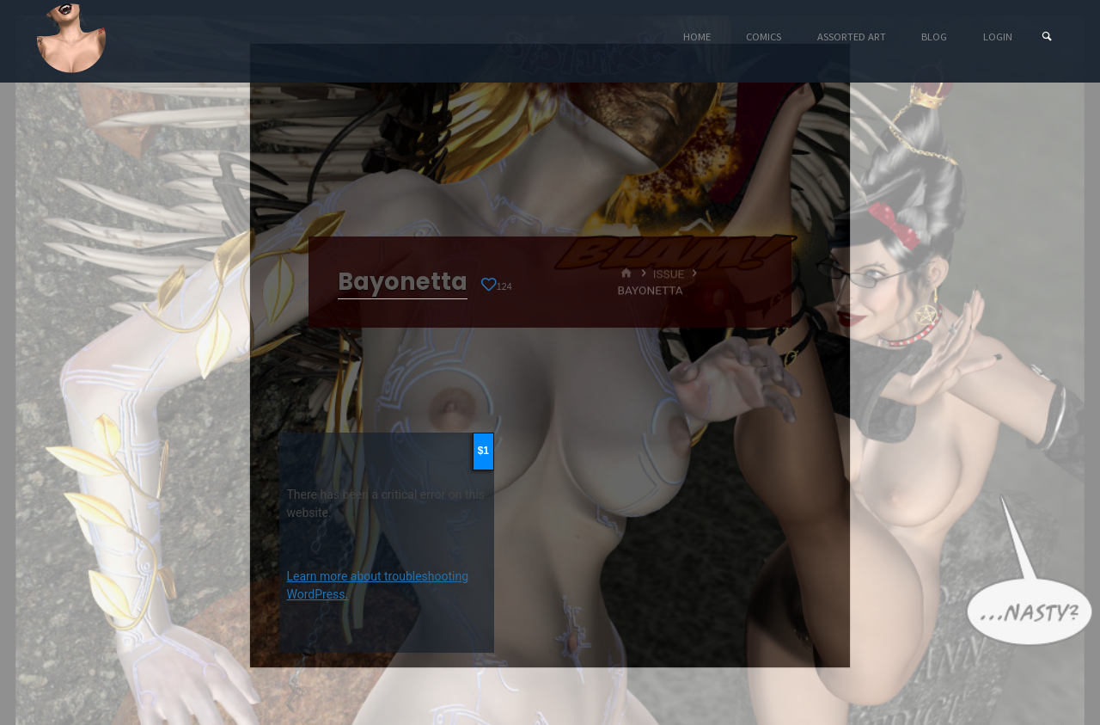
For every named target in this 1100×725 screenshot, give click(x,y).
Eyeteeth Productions (71, 37)
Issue (668, 273)
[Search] (1047, 36)
